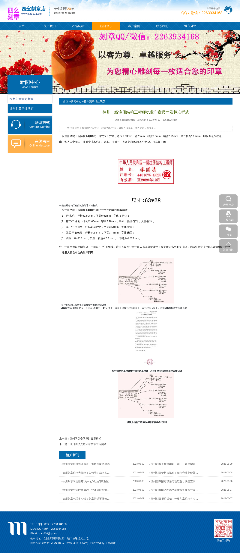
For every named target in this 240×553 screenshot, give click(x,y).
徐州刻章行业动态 (94, 101)
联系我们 (162, 26)
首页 (22, 26)
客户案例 (134, 26)
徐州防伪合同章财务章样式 (85, 438)
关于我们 (50, 26)
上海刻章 (110, 543)
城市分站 (190, 26)
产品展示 (78, 26)
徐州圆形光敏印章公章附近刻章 (88, 444)
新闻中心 (106, 26)
